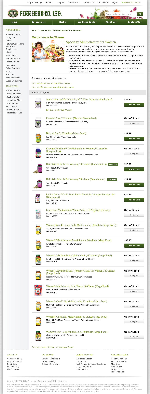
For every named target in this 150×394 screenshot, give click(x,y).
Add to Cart (134, 104)
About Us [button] (112, 22)
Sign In (115, 2)
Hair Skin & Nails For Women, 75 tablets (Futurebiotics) (75, 179)
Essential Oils (11, 55)
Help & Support (85, 355)
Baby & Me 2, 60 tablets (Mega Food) (66, 133)
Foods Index (116, 366)
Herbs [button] (63, 22)
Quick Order (103, 2)
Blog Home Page (34, 2)
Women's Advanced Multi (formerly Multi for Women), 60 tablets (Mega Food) (80, 272)
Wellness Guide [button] (87, 22)
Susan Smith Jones (14, 80)
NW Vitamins (74, 2)
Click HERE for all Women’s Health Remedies (51, 83)
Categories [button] (39, 22)
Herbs (8, 40)
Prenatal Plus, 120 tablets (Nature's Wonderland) (71, 118)
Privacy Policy (82, 369)
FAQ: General (11, 106)
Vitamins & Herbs (118, 361)
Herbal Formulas (13, 58)
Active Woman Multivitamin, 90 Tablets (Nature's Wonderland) (79, 99)
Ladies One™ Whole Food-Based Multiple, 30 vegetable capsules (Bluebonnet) (80, 196)
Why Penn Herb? (14, 361)
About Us (12, 355)
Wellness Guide (13, 90)
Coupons (61, 2)
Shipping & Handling (50, 364)
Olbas (8, 52)
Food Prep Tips (117, 371)
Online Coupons (13, 68)
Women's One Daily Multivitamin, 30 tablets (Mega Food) (76, 301)
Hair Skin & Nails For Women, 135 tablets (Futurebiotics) (76, 164)
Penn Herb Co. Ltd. (35, 13)
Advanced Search (13, 34)
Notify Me (134, 123)
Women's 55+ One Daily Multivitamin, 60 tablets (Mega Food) (79, 255)
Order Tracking (48, 361)
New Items (10, 65)
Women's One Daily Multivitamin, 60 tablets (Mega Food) (76, 316)
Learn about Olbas (14, 100)
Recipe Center (117, 369)
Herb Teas (10, 74)
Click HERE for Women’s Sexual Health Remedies (53, 87)
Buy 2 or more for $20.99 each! (59, 110)
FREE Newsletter (13, 97)
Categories (10, 37)
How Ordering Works (51, 358)
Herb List (49, 2)
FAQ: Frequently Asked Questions (91, 364)
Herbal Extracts (12, 61)
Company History (14, 358)
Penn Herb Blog (12, 103)
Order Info (48, 355)
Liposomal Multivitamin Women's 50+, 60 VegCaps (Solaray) (78, 210)
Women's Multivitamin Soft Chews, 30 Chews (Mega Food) (77, 286)
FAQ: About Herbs (13, 109)
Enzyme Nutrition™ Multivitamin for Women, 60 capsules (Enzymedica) (76, 150)
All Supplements (13, 77)
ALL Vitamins (88, 2)
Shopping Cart (132, 2)
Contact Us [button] (135, 22)
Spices (9, 71)
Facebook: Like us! (14, 112)
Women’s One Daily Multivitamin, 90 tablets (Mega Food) (76, 331)
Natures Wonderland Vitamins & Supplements (15, 46)
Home (14, 22)
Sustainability (13, 366)
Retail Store (12, 364)
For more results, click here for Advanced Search (53, 347)
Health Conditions (13, 93)
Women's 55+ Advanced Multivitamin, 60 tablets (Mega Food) (78, 240)
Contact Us (81, 361)
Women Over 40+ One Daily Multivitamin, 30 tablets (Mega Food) (81, 225)
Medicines (115, 364)
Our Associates (14, 369)
